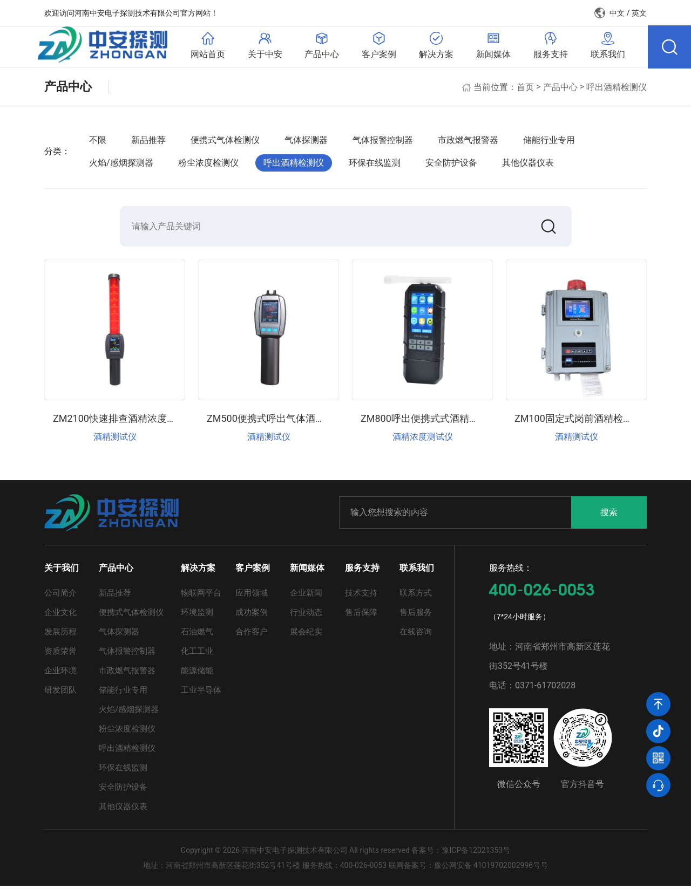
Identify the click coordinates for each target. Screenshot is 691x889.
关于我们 (61, 571)
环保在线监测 (375, 165)
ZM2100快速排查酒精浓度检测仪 (124, 421)
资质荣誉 (60, 654)
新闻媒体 (307, 571)
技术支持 (361, 596)
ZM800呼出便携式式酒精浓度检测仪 (439, 421)
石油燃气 (197, 635)
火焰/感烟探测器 (121, 165)
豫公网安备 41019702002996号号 (491, 868)
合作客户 (251, 635)
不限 (97, 142)
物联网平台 (201, 596)
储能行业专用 (549, 142)
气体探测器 (306, 142)
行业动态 (306, 615)
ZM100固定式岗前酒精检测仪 (578, 421)
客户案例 (252, 571)
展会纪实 (306, 635)
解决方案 (198, 571)
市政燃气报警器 (468, 142)
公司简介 (60, 596)
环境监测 (197, 615)
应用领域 (251, 596)
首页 (525, 89)
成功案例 (251, 615)
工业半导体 (201, 693)
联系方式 (415, 596)
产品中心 (560, 89)
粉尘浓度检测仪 (208, 165)
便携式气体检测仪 (225, 142)
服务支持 (362, 571)
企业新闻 (306, 596)
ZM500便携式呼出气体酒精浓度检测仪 (290, 421)
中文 (617, 13)
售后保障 (361, 615)
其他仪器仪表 (528, 165)
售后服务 (415, 615)
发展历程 (60, 635)
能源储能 (197, 674)
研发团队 (60, 693)
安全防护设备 (451, 165)
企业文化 (60, 615)
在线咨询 (415, 635)
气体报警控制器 (383, 142)
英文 (639, 13)
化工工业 (197, 654)
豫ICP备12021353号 (476, 853)
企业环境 (60, 674)
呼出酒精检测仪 (616, 89)
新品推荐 (148, 142)
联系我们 (416, 571)
